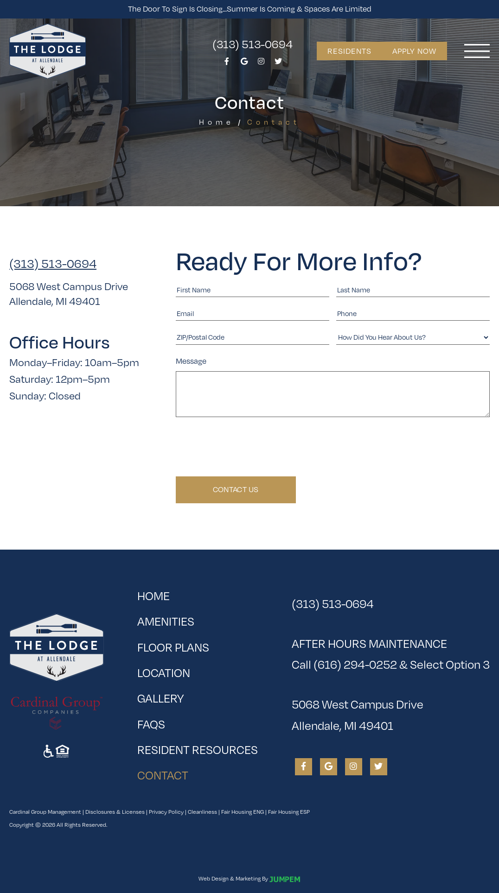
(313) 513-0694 (252, 44)
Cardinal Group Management (45, 811)
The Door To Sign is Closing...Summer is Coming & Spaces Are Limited (249, 8)
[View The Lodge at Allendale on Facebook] (226, 63)
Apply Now (414, 51)
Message (191, 361)
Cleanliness (202, 811)
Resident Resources (197, 749)
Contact (192, 772)
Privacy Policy (166, 811)
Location (163, 672)
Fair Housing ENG (242, 811)
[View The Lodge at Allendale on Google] (244, 63)
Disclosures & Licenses (115, 811)
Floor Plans (173, 647)
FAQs (151, 724)
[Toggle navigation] (477, 51)
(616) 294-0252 (355, 664)
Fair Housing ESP (289, 811)
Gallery (160, 698)
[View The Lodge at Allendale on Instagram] (261, 63)
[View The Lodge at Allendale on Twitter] (278, 63)
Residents (349, 51)
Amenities (165, 621)
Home (216, 122)
